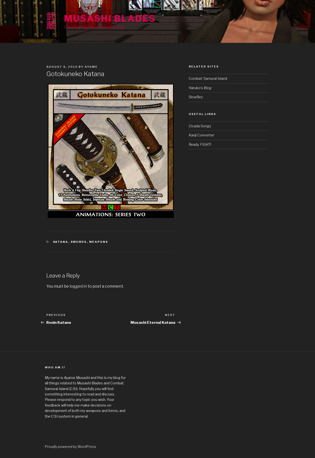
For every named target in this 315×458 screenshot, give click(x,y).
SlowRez (196, 97)
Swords (79, 242)
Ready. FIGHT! (200, 144)
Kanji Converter (201, 135)
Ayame (91, 66)
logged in (78, 286)
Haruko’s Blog (200, 88)
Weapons (98, 242)
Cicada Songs (200, 126)
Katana (60, 242)
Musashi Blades (110, 18)
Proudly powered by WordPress (70, 446)
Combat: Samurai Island (208, 78)
